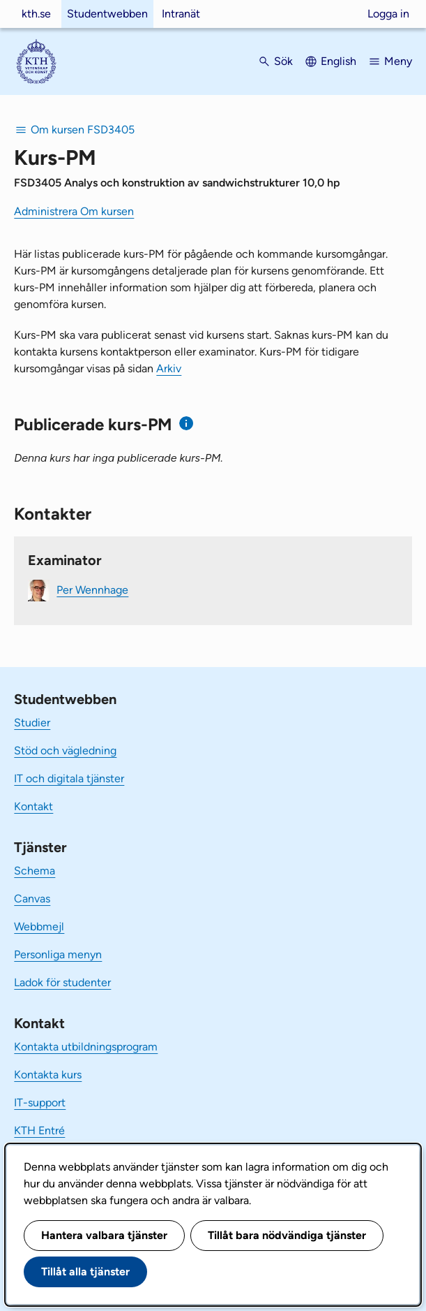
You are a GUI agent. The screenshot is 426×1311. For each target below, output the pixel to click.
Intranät (181, 13)
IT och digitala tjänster (69, 778)
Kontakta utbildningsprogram (86, 1046)
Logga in (388, 13)
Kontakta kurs (48, 1074)
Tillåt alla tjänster (85, 1271)
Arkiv (168, 368)
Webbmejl (39, 926)
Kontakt (33, 806)
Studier (32, 722)
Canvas (32, 898)
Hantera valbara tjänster (104, 1235)
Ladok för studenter (62, 982)
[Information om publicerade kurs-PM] (186, 423)
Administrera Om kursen (74, 211)
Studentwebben (107, 13)
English (338, 61)
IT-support (40, 1102)
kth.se (36, 13)
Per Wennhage (92, 589)
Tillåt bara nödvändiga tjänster (287, 1235)
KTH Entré (39, 1130)
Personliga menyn (58, 954)
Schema (34, 870)
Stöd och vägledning (65, 750)
